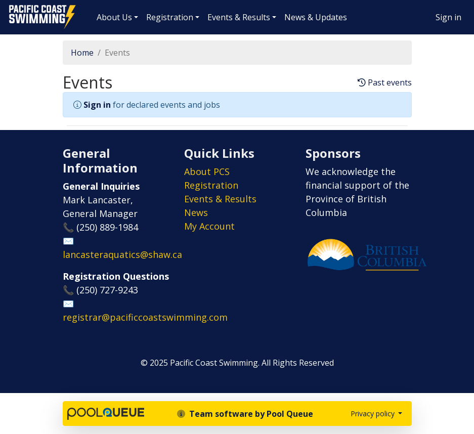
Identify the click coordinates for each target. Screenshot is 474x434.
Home (82, 52)
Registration (169, 17)
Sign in (448, 17)
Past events (385, 83)
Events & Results (238, 17)
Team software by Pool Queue (245, 413)
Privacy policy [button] (374, 413)
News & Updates (315, 17)
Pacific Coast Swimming (13, 7)
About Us (114, 17)
